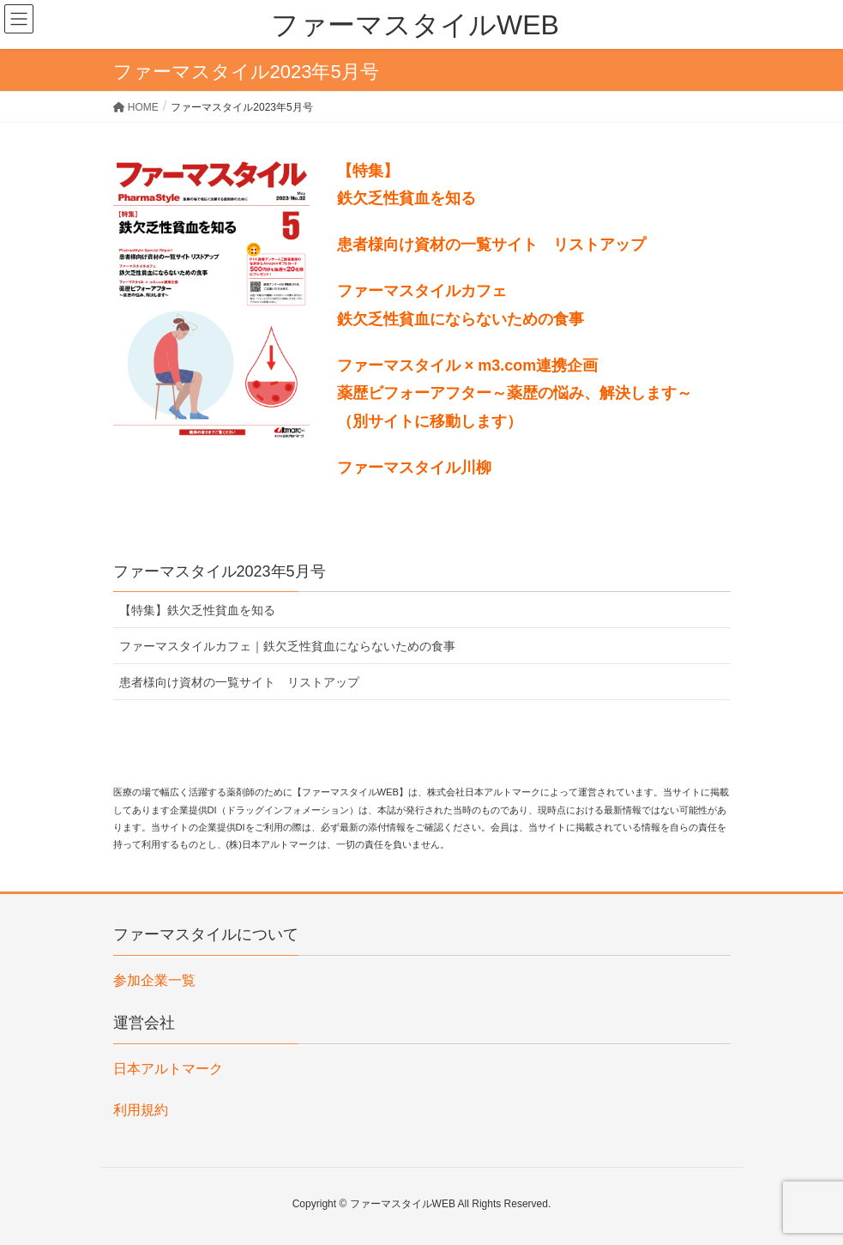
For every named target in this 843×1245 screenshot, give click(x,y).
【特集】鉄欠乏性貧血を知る (197, 610)
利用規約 (140, 1110)
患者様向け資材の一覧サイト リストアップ (239, 682)
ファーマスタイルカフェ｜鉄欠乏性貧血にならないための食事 (287, 646)
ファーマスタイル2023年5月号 (219, 571)
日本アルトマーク (168, 1068)
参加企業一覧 (154, 980)
